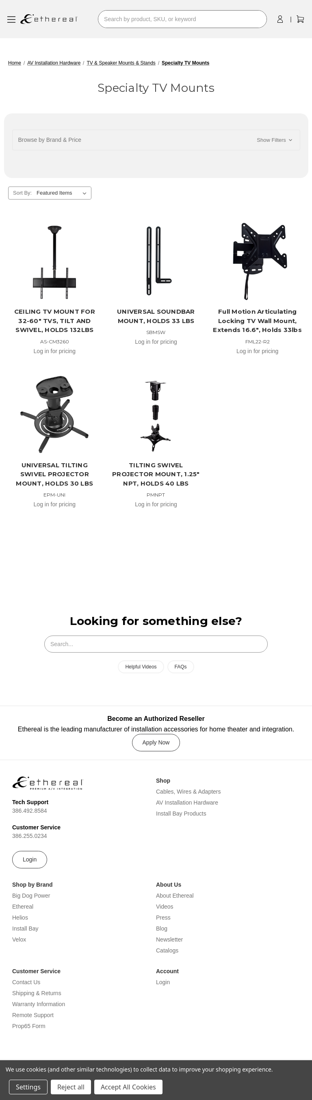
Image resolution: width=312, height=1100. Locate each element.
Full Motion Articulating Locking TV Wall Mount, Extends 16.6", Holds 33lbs (257, 321)
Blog (161, 928)
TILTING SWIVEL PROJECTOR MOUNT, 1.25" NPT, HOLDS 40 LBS (156, 474)
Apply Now (156, 742)
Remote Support (33, 1015)
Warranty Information (38, 1004)
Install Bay (25, 928)
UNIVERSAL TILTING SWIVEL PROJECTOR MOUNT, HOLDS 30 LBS (54, 474)
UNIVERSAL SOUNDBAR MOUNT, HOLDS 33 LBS (156, 316)
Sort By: (22, 193)
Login (30, 859)
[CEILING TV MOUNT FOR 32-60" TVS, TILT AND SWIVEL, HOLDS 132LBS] (54, 261)
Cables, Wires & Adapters (188, 791)
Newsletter (169, 939)
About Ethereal (175, 895)
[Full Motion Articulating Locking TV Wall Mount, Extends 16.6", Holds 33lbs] (257, 261)
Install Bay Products (181, 813)
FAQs (181, 667)
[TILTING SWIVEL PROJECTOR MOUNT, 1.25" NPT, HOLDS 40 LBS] (156, 414)
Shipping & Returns (36, 993)
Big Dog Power (31, 895)
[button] (156, 140)
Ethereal (22, 906)
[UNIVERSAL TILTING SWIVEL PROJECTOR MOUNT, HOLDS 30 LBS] (54, 414)
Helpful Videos (140, 667)
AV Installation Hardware (187, 802)
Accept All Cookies (128, 1087)
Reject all (70, 1087)
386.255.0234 (29, 836)
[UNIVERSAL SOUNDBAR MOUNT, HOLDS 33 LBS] (156, 261)
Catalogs (167, 950)
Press (163, 917)
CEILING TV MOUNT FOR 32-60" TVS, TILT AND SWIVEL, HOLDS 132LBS (54, 321)
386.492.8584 (29, 810)
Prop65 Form (29, 1026)
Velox (19, 939)
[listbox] (63, 193)
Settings (28, 1087)
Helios (20, 917)
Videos (164, 906)
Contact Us (26, 982)
